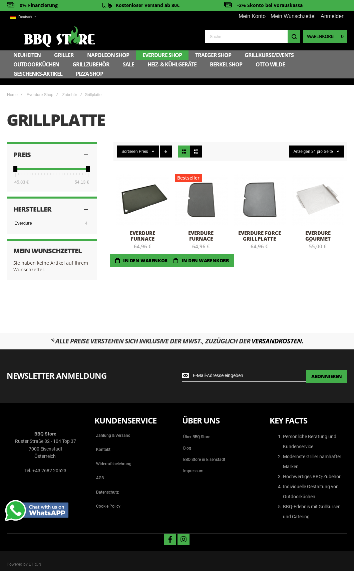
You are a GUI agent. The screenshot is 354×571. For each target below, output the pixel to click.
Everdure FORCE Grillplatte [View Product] (260, 192)
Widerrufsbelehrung (113, 456)
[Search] (294, 36)
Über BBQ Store (196, 429)
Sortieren (129, 143)
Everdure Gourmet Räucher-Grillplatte (317, 233)
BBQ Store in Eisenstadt (204, 452)
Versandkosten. (277, 333)
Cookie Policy (108, 498)
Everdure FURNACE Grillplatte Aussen (201, 233)
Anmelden (333, 16)
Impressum (193, 463)
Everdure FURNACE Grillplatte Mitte (142, 233)
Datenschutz (107, 484)
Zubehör (69, 87)
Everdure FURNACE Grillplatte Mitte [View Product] (142, 192)
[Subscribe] (326, 368)
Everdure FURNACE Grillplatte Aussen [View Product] (201, 192)
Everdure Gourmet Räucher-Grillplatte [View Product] (318, 192)
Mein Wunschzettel (293, 16)
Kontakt (103, 442)
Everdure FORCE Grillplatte (259, 228)
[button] (23, 17)
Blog (187, 440)
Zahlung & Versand (113, 427)
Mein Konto (252, 16)
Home (12, 87)
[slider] (15, 161)
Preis (144, 143)
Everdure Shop (40, 87)
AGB (100, 470)
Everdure (23, 215)
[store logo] (42, 35)
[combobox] (252, 36)
